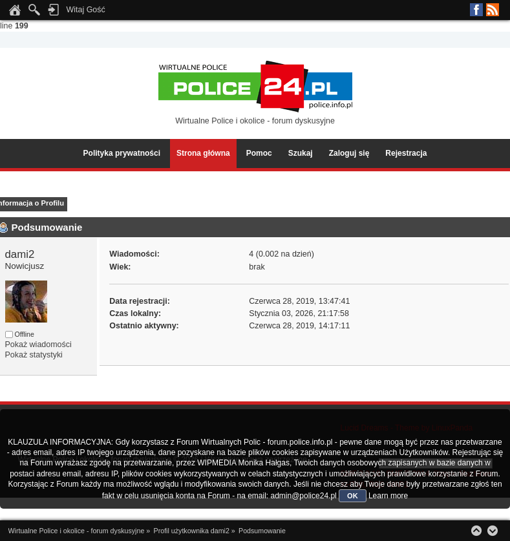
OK (352, 496)
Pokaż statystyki (34, 354)
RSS (492, 9)
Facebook (476, 9)
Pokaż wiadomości (38, 344)
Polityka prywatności (121, 153)
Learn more (388, 495)
